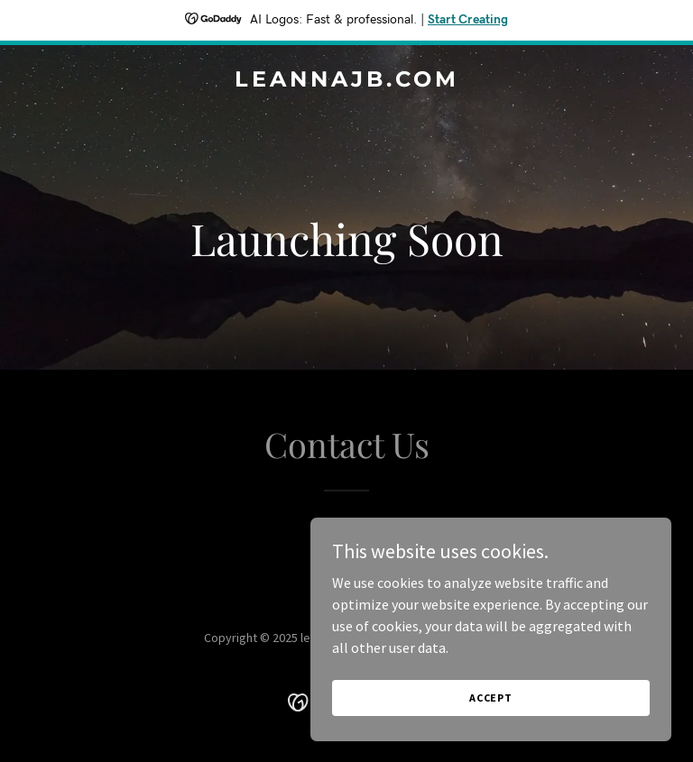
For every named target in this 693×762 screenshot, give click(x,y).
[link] (347, 81)
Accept (491, 697)
